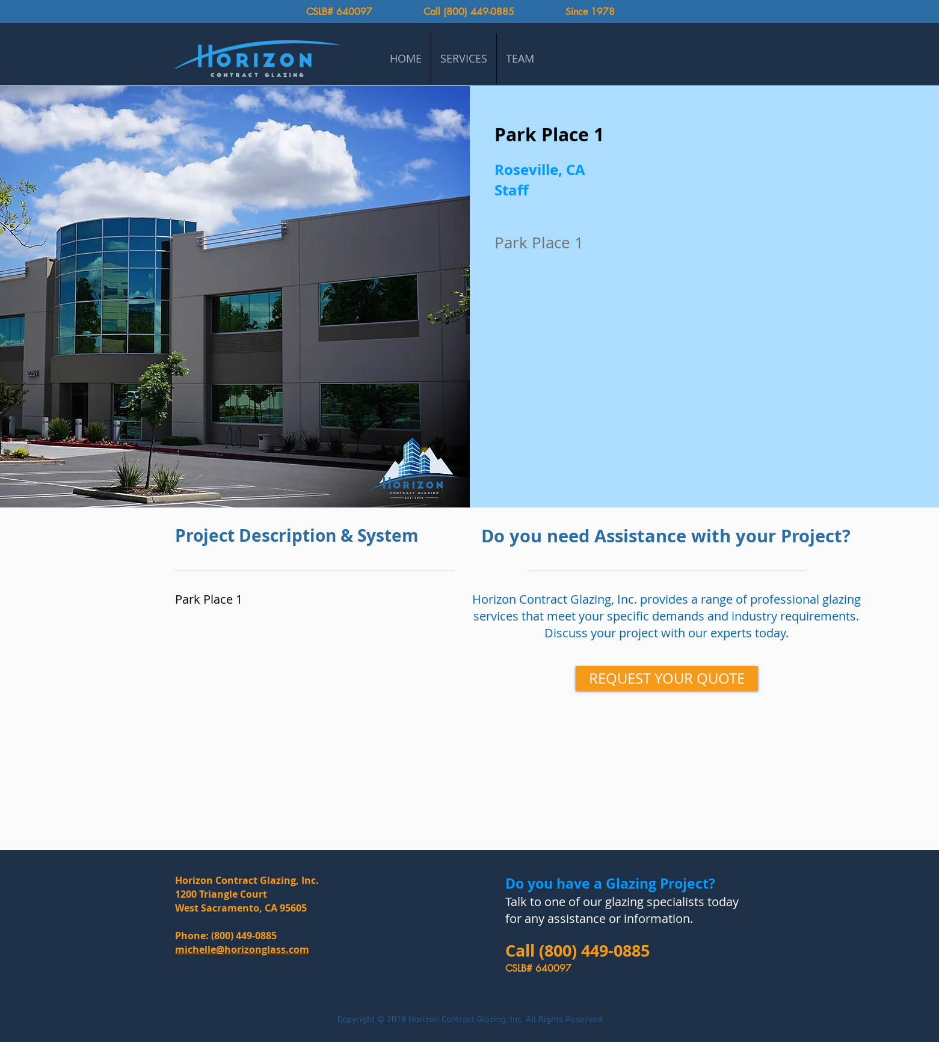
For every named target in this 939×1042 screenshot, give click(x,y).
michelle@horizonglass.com (242, 949)
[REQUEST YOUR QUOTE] (667, 678)
